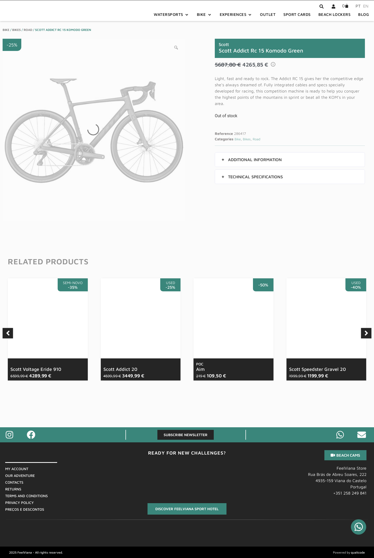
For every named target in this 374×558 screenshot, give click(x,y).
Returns (13, 489)
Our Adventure (20, 475)
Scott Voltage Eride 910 (35, 369)
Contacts (14, 482)
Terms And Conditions (26, 496)
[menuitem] (356, 5)
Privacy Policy (19, 502)
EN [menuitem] (366, 6)
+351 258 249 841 (349, 493)
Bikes (16, 30)
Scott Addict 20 (120, 369)
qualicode (358, 552)
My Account (16, 469)
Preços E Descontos (24, 509)
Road (28, 30)
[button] (171, 14)
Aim (200, 367)
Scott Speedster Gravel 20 (317, 369)
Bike (6, 30)
